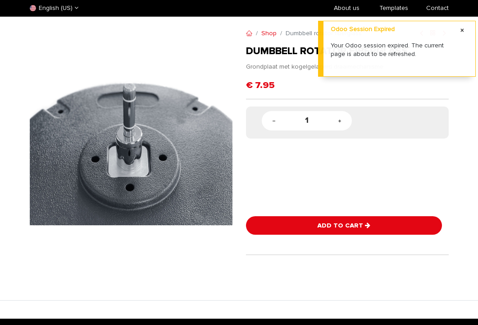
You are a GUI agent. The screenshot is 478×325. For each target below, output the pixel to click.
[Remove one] (274, 120)
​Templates (393, 8)
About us (347, 8)
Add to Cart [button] (343, 225)
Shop (269, 33)
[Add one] (340, 120)
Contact (437, 8)
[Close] (462, 30)
